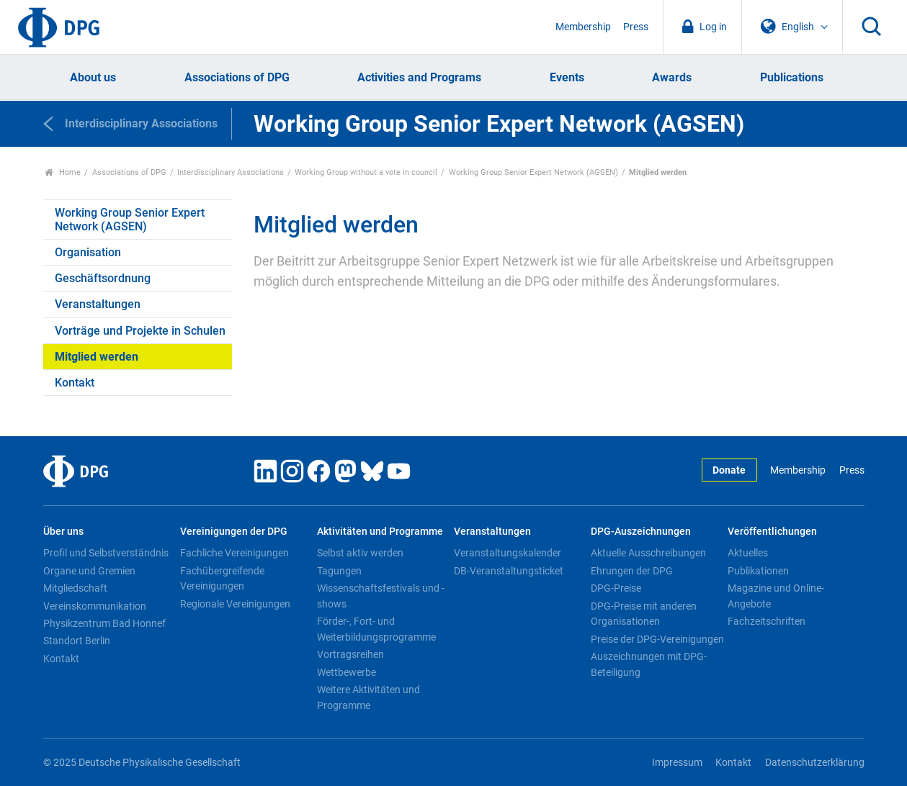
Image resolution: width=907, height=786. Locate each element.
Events (567, 77)
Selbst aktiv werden (360, 553)
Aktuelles (748, 553)
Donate (729, 470)
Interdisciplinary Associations (230, 172)
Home (63, 172)
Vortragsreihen (350, 654)
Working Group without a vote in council (366, 172)
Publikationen (758, 571)
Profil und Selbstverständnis (106, 553)
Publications (791, 77)
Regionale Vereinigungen (235, 604)
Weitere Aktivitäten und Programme (368, 697)
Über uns (63, 531)
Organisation (88, 252)
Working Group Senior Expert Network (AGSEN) (533, 172)
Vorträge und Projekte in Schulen (140, 331)
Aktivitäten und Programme (380, 531)
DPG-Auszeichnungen (641, 531)
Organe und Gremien (89, 571)
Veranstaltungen (97, 304)
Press (635, 27)
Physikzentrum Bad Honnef (104, 623)
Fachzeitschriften (766, 621)
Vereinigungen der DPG (233, 531)
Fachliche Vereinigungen (234, 553)
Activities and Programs (419, 77)
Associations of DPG (237, 77)
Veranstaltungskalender (507, 553)
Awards (672, 77)
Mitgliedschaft (75, 588)
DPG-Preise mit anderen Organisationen (644, 614)
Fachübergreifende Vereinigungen (222, 578)
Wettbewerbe (346, 672)
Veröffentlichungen (772, 531)
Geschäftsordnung (103, 278)
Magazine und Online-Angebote (776, 596)
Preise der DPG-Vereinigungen (657, 639)
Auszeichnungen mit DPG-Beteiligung (649, 664)
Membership (583, 27)
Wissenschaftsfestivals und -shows (380, 596)
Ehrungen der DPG (632, 571)
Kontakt (74, 382)
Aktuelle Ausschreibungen (648, 553)
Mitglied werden (96, 356)
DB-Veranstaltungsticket (508, 571)
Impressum (677, 762)
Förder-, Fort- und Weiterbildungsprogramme (376, 629)
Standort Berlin (76, 640)
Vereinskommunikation (94, 606)
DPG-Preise (616, 588)
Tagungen (339, 571)
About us (93, 77)
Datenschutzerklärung (814, 762)
